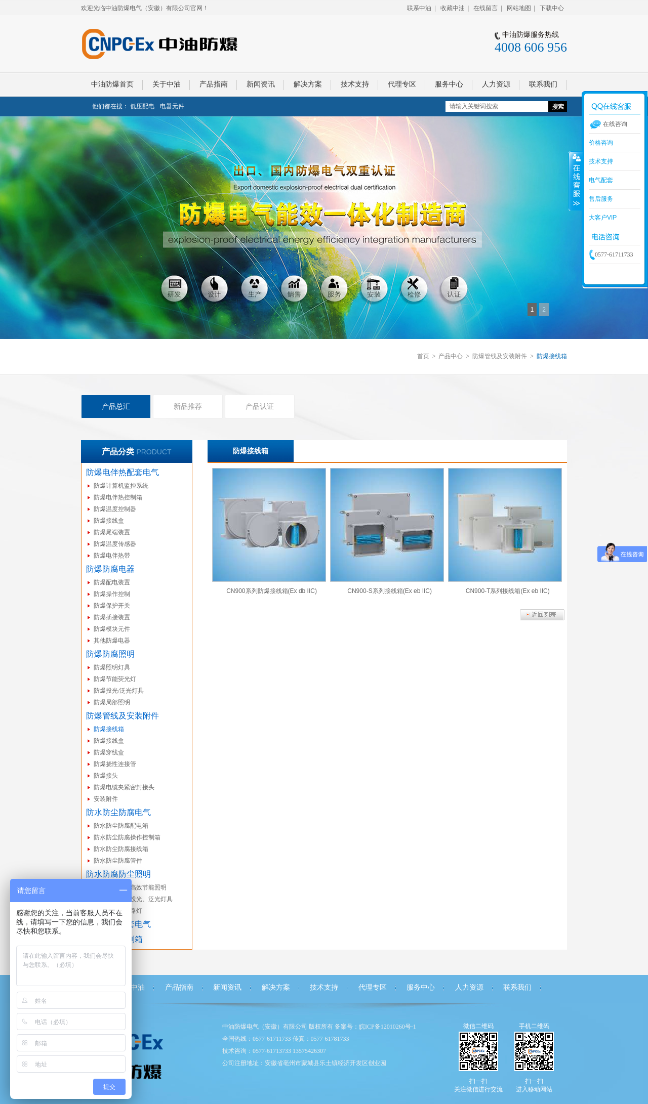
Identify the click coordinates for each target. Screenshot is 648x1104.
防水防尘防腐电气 (118, 812)
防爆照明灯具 (112, 667)
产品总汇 (116, 406)
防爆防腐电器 (110, 569)
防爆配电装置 (112, 582)
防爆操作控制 (112, 594)
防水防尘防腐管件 (118, 860)
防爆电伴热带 (112, 555)
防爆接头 (106, 775)
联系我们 (517, 987)
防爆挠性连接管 (115, 764)
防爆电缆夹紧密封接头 (124, 787)
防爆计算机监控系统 (121, 485)
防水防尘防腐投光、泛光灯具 (133, 899)
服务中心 (421, 987)
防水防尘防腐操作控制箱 (127, 837)
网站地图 (519, 8)
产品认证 (260, 406)
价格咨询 (601, 142)
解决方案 (276, 987)
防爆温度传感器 (115, 543)
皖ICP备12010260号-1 (387, 1026)
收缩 (576, 180)
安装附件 (106, 798)
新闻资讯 (227, 987)
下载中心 (552, 8)
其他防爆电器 (112, 640)
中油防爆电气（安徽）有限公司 (264, 1026)
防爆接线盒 (109, 520)
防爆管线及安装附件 (499, 356)
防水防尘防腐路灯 (118, 910)
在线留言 (485, 8)
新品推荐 (188, 406)
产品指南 (179, 987)
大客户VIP (603, 217)
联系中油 (419, 8)
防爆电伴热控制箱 (118, 497)
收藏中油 (452, 8)
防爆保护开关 (112, 605)
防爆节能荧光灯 (115, 679)
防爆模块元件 (112, 628)
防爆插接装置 (112, 617)
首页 (423, 356)
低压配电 (142, 106)
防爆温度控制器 (115, 509)
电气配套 (601, 180)
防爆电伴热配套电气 (122, 472)
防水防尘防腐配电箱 (121, 825)
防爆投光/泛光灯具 (119, 690)
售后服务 (601, 198)
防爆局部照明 (112, 702)
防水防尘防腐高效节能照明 (130, 887)
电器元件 (172, 106)
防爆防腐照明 (110, 654)
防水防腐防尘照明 (118, 874)
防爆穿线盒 (109, 752)
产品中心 (450, 356)
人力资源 (469, 987)
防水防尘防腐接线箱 (121, 849)
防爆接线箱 (109, 729)
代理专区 (372, 987)
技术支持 (324, 987)
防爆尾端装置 (112, 532)
